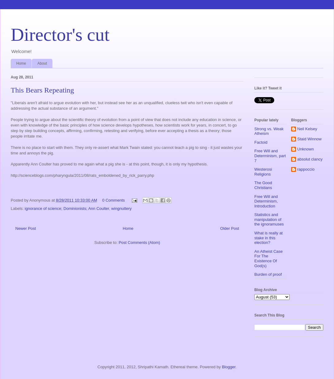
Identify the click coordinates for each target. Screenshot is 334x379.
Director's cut (60, 35)
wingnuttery (121, 208)
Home (21, 63)
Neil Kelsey (307, 129)
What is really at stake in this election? (268, 238)
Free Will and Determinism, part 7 (270, 156)
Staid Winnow (309, 139)
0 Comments (113, 200)
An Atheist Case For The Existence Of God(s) (268, 258)
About (42, 63)
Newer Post (25, 228)
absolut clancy (309, 159)
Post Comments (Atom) (139, 242)
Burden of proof (268, 274)
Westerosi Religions (263, 171)
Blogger (228, 367)
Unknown (305, 149)
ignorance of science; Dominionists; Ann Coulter (67, 208)
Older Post (229, 228)
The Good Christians (263, 185)
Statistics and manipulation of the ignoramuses (269, 219)
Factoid (261, 142)
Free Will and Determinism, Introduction (266, 201)
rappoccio (305, 169)
